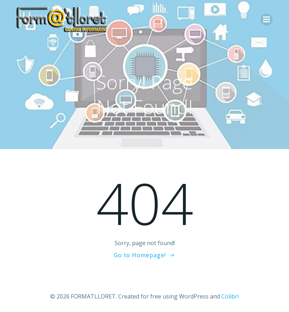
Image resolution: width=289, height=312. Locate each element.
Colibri (230, 296)
